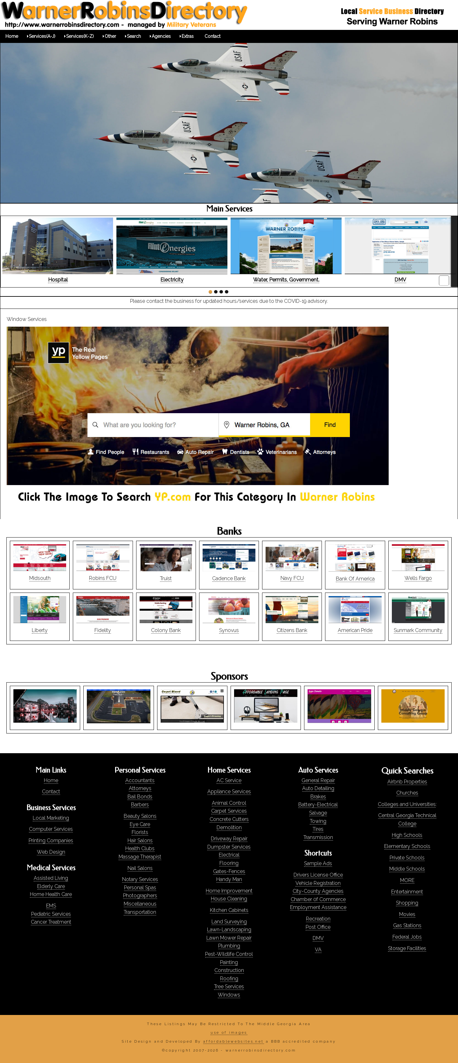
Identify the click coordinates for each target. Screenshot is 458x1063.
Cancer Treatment (51, 922)
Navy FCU (292, 578)
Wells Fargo (418, 578)
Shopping (407, 903)
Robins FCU (102, 578)
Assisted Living (51, 878)
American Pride (355, 630)
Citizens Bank (292, 630)
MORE (407, 880)
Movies (407, 914)
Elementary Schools (407, 846)
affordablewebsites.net (233, 1041)
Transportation (140, 912)
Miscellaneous (140, 904)
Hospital (58, 280)
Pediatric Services (51, 914)
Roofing (229, 979)
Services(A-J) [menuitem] (42, 36)
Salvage (318, 813)
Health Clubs (140, 848)
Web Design (51, 852)
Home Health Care (51, 894)
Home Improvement (229, 891)
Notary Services (140, 879)
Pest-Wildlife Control (229, 954)
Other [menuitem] (110, 36)
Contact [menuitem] (212, 36)
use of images (229, 1032)
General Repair (318, 780)
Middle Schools (407, 869)
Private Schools (407, 858)
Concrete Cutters (229, 819)
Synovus (229, 630)
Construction (229, 970)
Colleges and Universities (407, 804)
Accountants (140, 780)
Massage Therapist (140, 857)
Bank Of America (355, 579)
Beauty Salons (140, 816)
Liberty (40, 630)
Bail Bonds (140, 797)
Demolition (229, 827)
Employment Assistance (318, 907)
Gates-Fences (229, 871)
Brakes (318, 797)
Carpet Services (229, 811)
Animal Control (229, 803)
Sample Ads (318, 863)
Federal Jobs (407, 937)
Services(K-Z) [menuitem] (80, 36)
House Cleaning (229, 899)
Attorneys (140, 788)
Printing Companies (51, 840)
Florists (140, 832)
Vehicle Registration (318, 883)
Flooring (229, 863)
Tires (318, 829)
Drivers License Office (318, 875)
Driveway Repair (229, 839)
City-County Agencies (318, 891)
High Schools (407, 835)
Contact (51, 792)
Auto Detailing (318, 788)
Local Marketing (51, 818)
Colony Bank (166, 630)
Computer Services (51, 829)
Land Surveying (229, 922)
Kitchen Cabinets (229, 910)
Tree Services (229, 986)
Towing (318, 821)
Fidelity (102, 630)
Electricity (172, 280)
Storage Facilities (407, 948)
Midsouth (40, 578)
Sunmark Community (418, 630)
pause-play (443, 280)
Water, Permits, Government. (286, 280)
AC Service (229, 780)
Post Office (318, 927)
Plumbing (229, 946)
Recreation (318, 919)
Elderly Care (51, 886)
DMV (400, 280)
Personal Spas (140, 888)
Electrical (229, 855)
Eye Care (140, 824)
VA (318, 950)
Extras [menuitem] (188, 36)
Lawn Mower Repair (229, 938)
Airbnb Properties (407, 782)
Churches (407, 793)
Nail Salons (140, 868)
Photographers (140, 896)
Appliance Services (229, 792)
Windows (229, 995)
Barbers (140, 805)
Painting (229, 962)
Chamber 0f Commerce (318, 899)
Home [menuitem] (11, 36)
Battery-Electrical (318, 805)
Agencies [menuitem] (161, 36)
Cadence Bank (229, 578)
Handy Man (229, 879)
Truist (166, 578)
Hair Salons (140, 840)
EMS (51, 906)
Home (51, 780)
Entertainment (407, 892)
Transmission (318, 837)
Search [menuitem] (134, 36)
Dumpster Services (229, 847)
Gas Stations (407, 925)
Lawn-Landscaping (229, 930)
